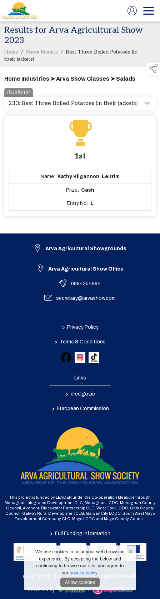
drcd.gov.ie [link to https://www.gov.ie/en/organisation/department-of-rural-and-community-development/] (80, 394)
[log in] (132, 10)
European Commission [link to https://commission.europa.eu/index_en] (80, 408)
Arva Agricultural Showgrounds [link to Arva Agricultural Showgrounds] (85, 248)
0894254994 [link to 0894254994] (86, 283)
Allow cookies (80, 582)
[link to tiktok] (94, 357)
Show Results (42, 53)
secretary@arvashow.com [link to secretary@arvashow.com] (86, 298)
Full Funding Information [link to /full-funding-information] (80, 533)
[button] (153, 68)
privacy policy (83, 572)
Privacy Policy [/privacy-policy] (80, 327)
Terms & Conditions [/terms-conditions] (80, 341)
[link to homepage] (20, 10)
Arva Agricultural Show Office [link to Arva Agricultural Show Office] (86, 269)
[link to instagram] (80, 357)
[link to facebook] (66, 357)
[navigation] (148, 10)
